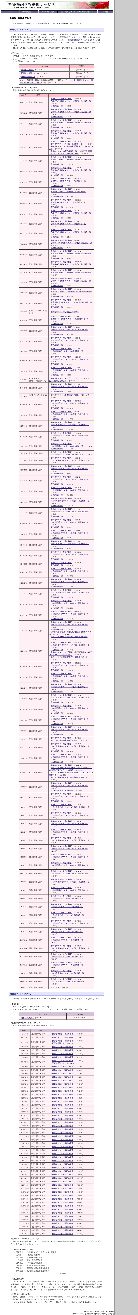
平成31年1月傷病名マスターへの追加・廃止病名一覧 (71, 302)
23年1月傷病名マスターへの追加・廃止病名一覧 (69, 625)
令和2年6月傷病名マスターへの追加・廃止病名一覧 (71, 254)
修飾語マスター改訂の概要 (62, 1216)
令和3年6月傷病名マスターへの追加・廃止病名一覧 (71, 232)
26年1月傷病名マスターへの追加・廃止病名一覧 (69, 490)
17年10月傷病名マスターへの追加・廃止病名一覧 (70, 882)
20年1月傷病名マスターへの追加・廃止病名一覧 (69, 796)
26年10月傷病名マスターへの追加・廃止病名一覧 (70, 460)
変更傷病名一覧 (57, 106)
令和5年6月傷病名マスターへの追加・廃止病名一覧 (71, 170)
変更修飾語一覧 (58, 1043)
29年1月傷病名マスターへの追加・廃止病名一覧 (69, 370)
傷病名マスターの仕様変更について (65, 312)
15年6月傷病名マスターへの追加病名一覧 (67, 957)
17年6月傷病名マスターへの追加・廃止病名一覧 (69, 890)
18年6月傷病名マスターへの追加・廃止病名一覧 (69, 857)
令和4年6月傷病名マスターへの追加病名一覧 (68, 192)
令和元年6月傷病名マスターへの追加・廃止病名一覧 (71, 292)
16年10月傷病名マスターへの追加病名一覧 (67, 915)
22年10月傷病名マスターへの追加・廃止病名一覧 (70, 645)
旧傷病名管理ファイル (30, 73)
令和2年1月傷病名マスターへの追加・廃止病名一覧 (71, 281)
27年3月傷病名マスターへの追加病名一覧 (67, 446)
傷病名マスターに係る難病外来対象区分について (70, 395)
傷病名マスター (33, 24)
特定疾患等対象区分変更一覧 (62, 790)
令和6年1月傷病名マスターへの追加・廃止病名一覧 (71, 159)
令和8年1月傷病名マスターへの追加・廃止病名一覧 (71, 112)
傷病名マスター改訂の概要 (61, 871)
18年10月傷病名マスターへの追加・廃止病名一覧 (70, 840)
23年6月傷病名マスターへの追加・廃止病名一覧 (69, 603)
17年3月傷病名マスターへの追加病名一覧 (67, 898)
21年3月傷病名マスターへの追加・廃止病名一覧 (69, 719)
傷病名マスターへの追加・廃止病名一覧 (66, 144)
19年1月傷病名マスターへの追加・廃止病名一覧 (69, 832)
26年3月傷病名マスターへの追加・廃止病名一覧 (69, 479)
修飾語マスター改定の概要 (62, 1034)
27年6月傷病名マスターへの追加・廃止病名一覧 (69, 435)
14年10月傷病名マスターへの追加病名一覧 (67, 981)
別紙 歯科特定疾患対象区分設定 (64, 740)
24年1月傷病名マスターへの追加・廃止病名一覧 (69, 582)
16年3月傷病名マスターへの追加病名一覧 (67, 932)
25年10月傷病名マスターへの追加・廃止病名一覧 (70, 501)
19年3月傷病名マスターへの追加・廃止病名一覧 (69, 824)
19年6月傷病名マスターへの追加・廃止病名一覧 (69, 815)
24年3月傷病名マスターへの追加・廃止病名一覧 (69, 571)
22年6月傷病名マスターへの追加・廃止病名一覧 (69, 665)
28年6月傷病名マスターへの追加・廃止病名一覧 (69, 387)
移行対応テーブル (28, 77)
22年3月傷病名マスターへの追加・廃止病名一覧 (69, 676)
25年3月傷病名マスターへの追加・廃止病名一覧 (69, 522)
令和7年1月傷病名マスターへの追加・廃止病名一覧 (71, 133)
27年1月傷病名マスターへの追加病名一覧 (67, 454)
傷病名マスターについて (20, 30)
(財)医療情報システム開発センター (82, 40)
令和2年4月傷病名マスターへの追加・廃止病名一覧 (71, 264)
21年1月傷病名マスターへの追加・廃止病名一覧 (69, 730)
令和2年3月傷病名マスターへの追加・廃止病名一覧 (71, 273)
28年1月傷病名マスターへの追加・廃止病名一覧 (69, 403)
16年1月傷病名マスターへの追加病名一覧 (67, 940)
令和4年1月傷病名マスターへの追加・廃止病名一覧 (71, 213)
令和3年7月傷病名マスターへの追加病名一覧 (68, 224)
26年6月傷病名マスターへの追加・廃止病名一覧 (69, 469)
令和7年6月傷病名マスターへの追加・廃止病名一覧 (71, 123)
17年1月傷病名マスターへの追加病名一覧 (67, 907)
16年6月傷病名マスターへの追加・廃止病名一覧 (69, 923)
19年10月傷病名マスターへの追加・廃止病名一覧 (70, 807)
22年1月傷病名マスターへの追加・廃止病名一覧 (69, 687)
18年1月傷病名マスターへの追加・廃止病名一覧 (69, 874)
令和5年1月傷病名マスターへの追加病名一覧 (68, 181)
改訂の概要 (55, 987)
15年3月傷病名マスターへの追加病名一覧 (67, 965)
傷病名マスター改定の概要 (61, 99)
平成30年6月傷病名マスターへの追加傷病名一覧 (69, 319)
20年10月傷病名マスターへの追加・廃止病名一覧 (70, 746)
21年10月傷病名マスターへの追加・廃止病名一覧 (70, 697)
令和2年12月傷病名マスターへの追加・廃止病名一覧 (71, 243)
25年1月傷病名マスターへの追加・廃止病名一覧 (69, 533)
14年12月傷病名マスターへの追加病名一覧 (67, 973)
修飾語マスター (48, 24)
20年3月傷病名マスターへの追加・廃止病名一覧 (69, 786)
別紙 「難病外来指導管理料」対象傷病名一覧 (69, 637)
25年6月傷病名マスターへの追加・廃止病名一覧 (69, 512)
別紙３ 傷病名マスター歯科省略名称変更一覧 (69, 777)
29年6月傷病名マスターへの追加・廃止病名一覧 (69, 359)
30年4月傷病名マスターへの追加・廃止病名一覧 (69, 330)
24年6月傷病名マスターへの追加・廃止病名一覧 (69, 554)
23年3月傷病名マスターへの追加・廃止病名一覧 (69, 614)
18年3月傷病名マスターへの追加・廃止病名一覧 (69, 865)
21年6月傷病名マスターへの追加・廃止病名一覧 (69, 708)
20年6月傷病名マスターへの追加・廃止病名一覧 (69, 757)
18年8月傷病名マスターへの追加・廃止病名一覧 (69, 849)
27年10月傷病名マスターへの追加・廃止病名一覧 (70, 425)
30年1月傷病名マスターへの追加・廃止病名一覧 (69, 340)
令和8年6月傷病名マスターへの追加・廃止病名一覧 (71, 101)
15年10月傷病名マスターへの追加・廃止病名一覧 (70, 948)
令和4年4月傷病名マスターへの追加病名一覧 (68, 202)
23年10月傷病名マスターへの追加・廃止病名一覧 (70, 592)
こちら (33, 61)
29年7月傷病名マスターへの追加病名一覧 (67, 351)
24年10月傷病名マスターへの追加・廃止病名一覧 (70, 544)
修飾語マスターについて (20, 994)
